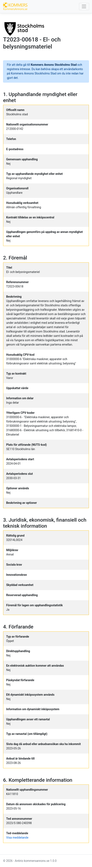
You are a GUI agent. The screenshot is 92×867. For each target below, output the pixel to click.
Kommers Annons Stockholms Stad (54, 64)
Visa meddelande (17, 837)
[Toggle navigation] (84, 6)
